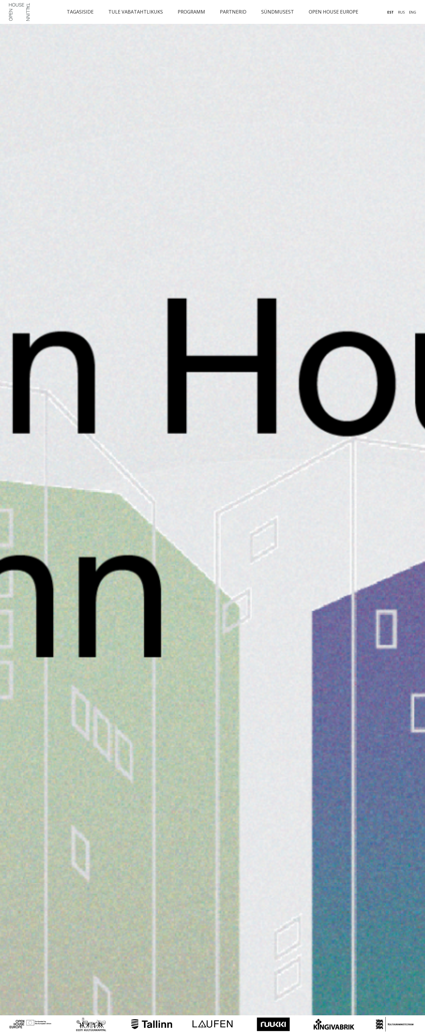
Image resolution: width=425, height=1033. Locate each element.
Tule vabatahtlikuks (135, 12)
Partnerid (233, 12)
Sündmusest (277, 12)
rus (401, 12)
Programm (191, 12)
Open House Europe (333, 12)
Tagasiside (80, 12)
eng (412, 12)
